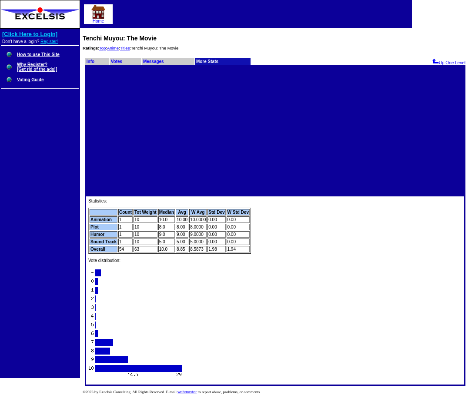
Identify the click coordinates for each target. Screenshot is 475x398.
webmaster (187, 392)
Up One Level (448, 62)
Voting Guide (30, 79)
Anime (113, 48)
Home (98, 19)
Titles (125, 48)
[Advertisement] (275, 131)
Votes (117, 61)
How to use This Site (38, 54)
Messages (153, 61)
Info (90, 61)
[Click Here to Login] (29, 34)
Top (102, 48)
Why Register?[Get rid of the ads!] (37, 67)
